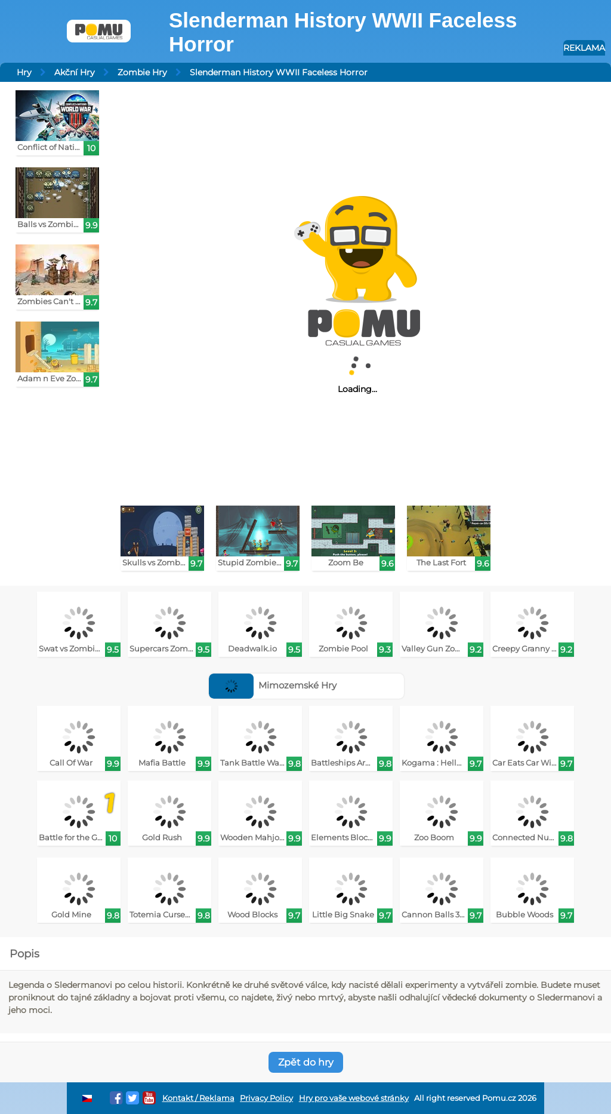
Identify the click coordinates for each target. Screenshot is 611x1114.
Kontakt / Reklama (198, 1098)
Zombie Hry (142, 72)
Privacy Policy (266, 1098)
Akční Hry (74, 72)
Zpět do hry (306, 1062)
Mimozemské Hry (273, 685)
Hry (24, 72)
